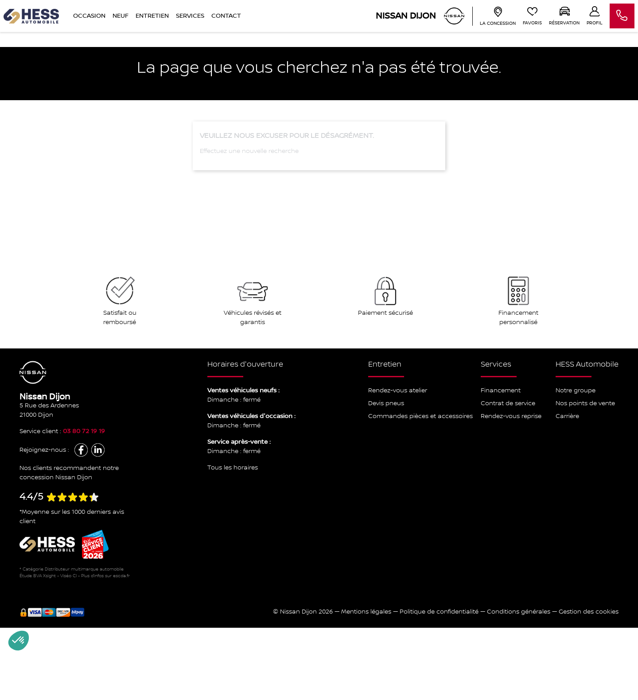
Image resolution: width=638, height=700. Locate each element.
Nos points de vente (585, 403)
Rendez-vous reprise (511, 416)
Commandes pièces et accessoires (420, 416)
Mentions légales (366, 611)
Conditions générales (518, 611)
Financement (501, 390)
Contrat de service (508, 403)
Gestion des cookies (589, 611)
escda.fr (121, 576)
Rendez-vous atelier (397, 390)
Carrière (567, 416)
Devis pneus (386, 403)
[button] (18, 640)
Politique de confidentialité (439, 611)
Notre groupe (575, 390)
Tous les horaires (232, 467)
